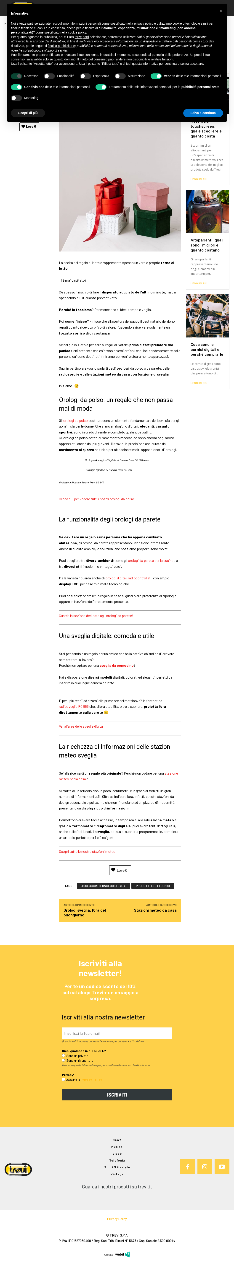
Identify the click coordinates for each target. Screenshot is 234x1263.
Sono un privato (75, 1056)
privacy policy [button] (143, 23)
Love (28, 126)
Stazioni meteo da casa (155, 910)
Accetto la (71, 1079)
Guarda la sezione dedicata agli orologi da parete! (96, 615)
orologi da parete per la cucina (150, 560)
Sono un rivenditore (77, 1061)
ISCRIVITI (117, 1095)
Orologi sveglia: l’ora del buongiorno (85, 913)
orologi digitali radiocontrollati (129, 578)
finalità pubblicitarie (61, 46)
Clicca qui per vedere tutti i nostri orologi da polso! (97, 499)
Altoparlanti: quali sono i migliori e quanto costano (207, 244)
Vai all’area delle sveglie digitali (81, 726)
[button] (220, 11)
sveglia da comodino (117, 665)
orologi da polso (75, 420)
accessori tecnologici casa (103, 886)
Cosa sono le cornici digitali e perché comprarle (207, 349)
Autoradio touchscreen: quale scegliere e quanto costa (206, 128)
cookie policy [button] (77, 32)
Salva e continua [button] (203, 113)
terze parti (82, 37)
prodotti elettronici (153, 886)
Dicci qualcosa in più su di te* (84, 1051)
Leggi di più (199, 179)
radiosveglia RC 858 (74, 706)
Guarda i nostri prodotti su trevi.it (117, 1187)
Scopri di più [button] (28, 113)
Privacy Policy (91, 1080)
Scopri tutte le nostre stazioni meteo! (88, 851)
